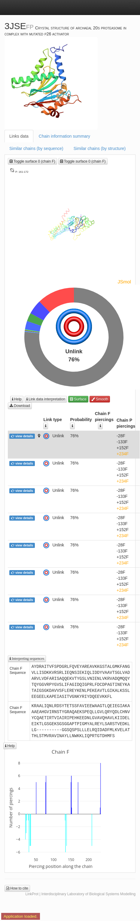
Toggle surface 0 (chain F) (32, 161)
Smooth (99, 399)
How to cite (17, 888)
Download (20, 406)
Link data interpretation (45, 399)
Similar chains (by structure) (100, 148)
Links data (19, 136)
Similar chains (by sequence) (36, 148)
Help (17, 399)
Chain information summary (64, 136)
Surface (78, 399)
